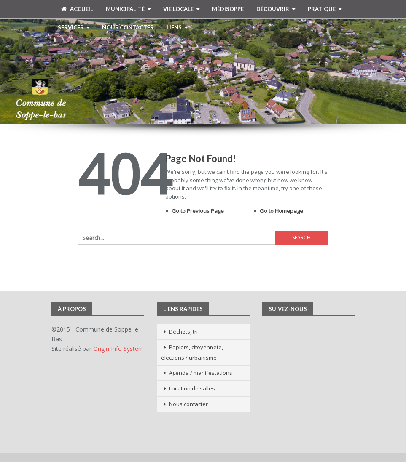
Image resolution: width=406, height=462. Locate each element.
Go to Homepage (278, 211)
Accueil (77, 8)
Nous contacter (128, 27)
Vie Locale (178, 8)
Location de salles (192, 388)
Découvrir (272, 8)
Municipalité (125, 8)
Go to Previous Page (194, 211)
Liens (174, 27)
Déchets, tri (183, 331)
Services (70, 27)
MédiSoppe (228, 8)
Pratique (322, 8)
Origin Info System (118, 349)
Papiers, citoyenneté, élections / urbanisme (192, 352)
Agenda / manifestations (200, 373)
